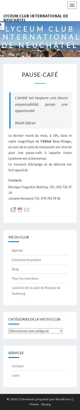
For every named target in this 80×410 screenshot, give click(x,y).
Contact (18, 366)
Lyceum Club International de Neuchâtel (35, 17)
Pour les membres (25, 278)
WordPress (63, 399)
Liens (15, 375)
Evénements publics (26, 260)
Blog (15, 269)
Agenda (17, 250)
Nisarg (46, 404)
